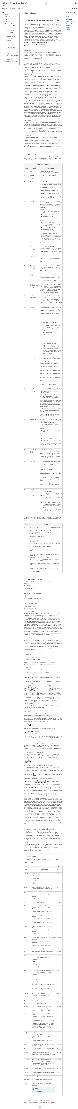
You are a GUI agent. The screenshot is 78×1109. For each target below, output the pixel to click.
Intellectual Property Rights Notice (31, 1102)
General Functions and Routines (12, 56)
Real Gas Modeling (11, 36)
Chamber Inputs (70, 22)
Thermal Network (10, 47)
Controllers (9, 49)
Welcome (7, 15)
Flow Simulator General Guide (11, 62)
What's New (8, 17)
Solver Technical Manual (11, 8)
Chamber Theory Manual (70, 24)
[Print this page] (76, 9)
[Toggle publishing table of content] (3, 12)
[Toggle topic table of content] (74, 12)
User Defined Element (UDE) (12, 52)
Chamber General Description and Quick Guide (70, 17)
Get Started (8, 19)
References (9, 59)
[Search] (72, 3)
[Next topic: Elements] (74, 9)
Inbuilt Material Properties (10, 33)
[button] (4, 15)
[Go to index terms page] (74, 4)
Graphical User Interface (11, 26)
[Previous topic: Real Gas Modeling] (73, 9)
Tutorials (7, 21)
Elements (8, 40)
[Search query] (58, 3)
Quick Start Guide (9, 23)
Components (9, 43)
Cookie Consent (51, 1102)
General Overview (11, 30)
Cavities (8, 45)
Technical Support (43, 1102)
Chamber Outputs (68, 28)
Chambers (20, 8)
